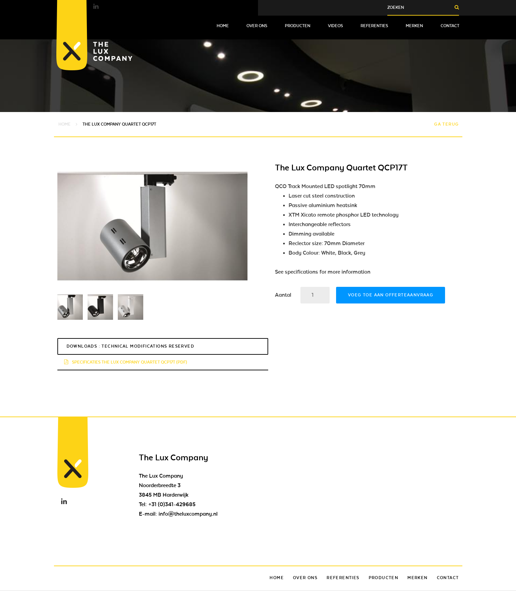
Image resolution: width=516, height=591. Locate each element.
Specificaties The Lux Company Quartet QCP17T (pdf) (125, 362)
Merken (414, 25)
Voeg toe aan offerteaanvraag (390, 295)
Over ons (256, 25)
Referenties (374, 25)
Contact (450, 25)
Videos (335, 25)
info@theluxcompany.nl (188, 514)
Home (223, 25)
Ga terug (446, 124)
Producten (297, 25)
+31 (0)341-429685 (172, 504)
